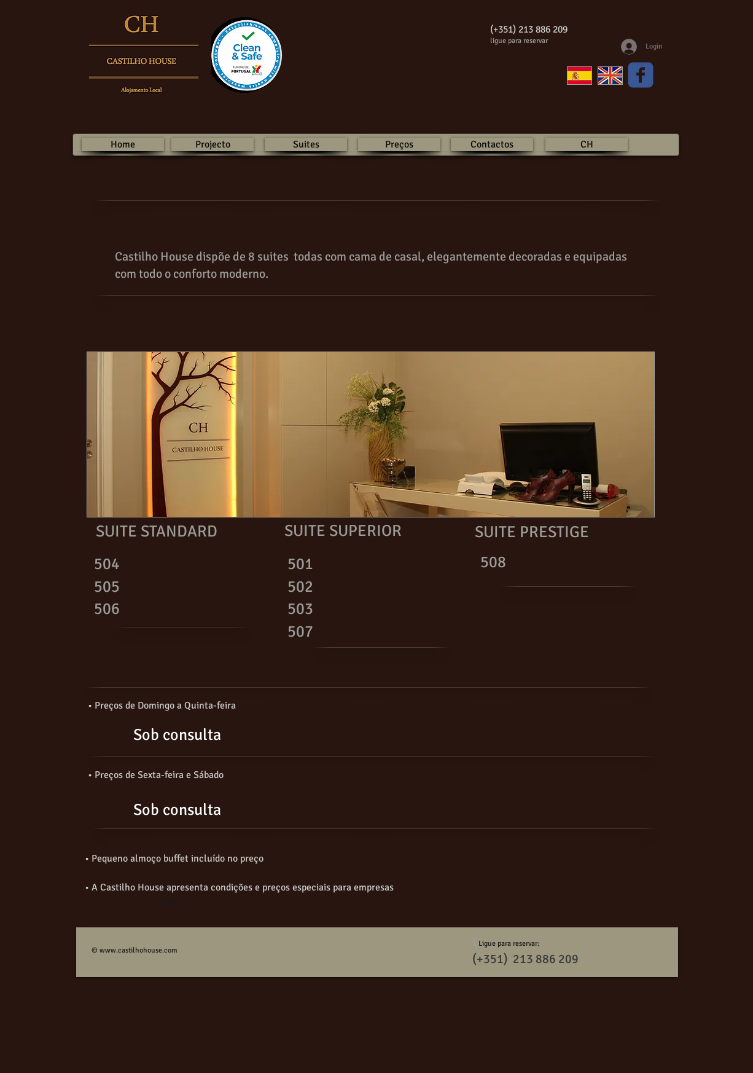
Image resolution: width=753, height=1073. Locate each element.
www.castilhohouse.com (138, 950)
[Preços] (399, 144)
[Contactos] (492, 144)
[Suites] (306, 144)
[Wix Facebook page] (641, 75)
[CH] (586, 144)
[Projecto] (212, 144)
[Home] (123, 144)
